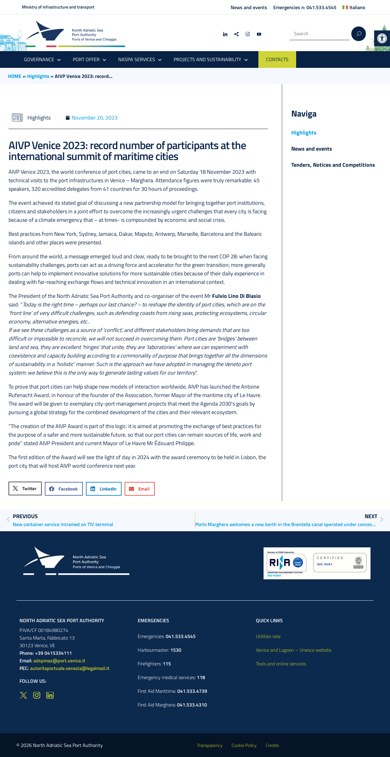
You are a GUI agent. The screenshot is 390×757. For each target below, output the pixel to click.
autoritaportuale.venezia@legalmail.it (69, 668)
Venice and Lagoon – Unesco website (294, 650)
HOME (14, 76)
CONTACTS (277, 59)
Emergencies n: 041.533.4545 (304, 7)
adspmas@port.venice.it (59, 660)
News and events (249, 7)
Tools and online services (281, 663)
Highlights (38, 76)
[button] (382, 38)
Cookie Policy (244, 745)
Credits (272, 745)
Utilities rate (268, 636)
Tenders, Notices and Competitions (333, 165)
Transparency (209, 745)
